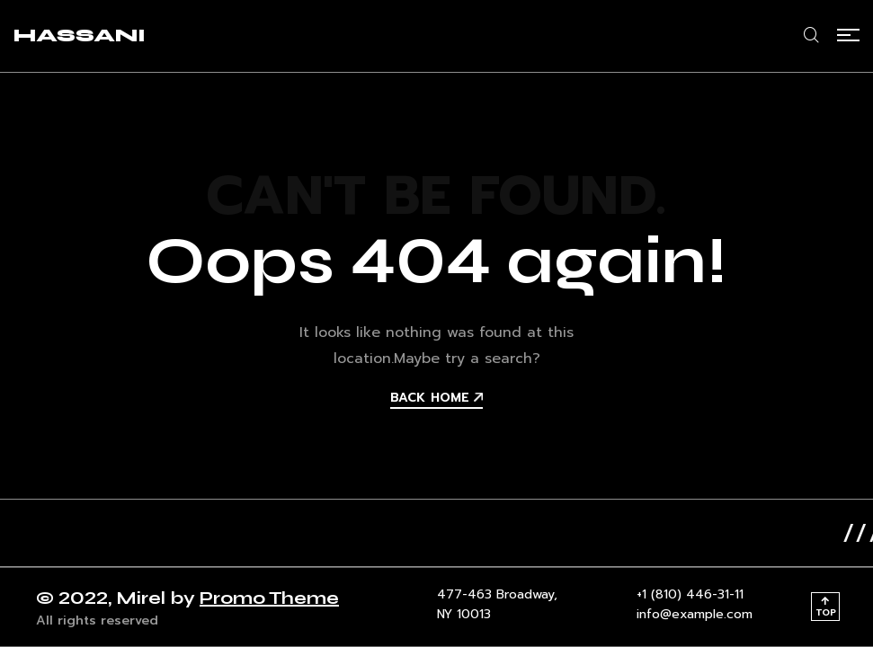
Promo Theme (269, 598)
